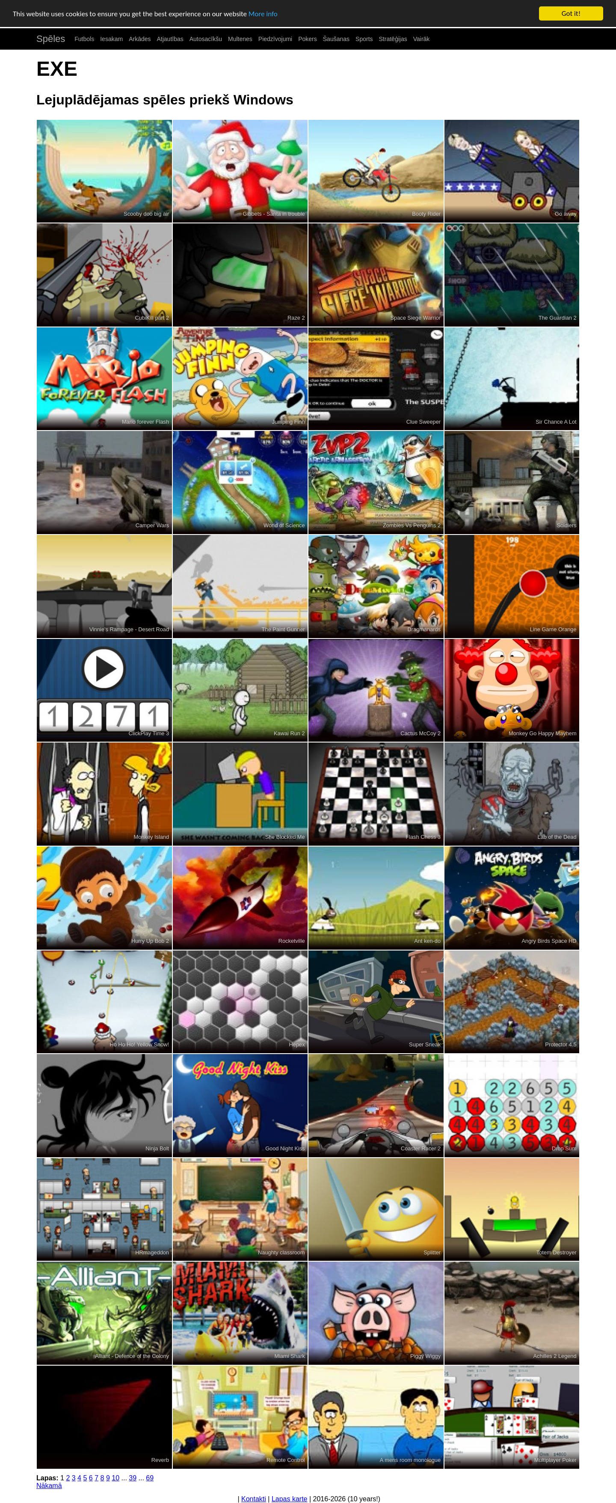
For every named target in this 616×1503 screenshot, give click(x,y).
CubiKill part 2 (152, 318)
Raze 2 (296, 318)
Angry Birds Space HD (549, 941)
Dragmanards (424, 629)
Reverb (160, 1460)
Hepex (297, 1044)
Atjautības (170, 39)
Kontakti (253, 1499)
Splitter (432, 1252)
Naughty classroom (281, 1252)
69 (150, 1478)
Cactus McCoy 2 (420, 733)
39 (132, 1478)
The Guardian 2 (558, 318)
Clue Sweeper (423, 422)
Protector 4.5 (560, 1044)
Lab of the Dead (557, 837)
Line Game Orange (553, 629)
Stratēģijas (393, 39)
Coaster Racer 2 (421, 1148)
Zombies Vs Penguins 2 (412, 525)
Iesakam (111, 39)
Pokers (307, 39)
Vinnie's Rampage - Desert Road (129, 629)
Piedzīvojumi (275, 39)
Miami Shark (290, 1356)
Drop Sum (564, 1148)
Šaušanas (336, 39)
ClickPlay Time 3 (149, 733)
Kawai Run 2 (289, 733)
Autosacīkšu (206, 39)
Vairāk (421, 39)
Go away (566, 214)
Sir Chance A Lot (556, 422)
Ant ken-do (427, 941)
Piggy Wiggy (425, 1356)
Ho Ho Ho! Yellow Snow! (139, 1044)
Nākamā (49, 1485)
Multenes (240, 39)
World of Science (284, 525)
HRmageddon (152, 1252)
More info (263, 13)
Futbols (84, 39)
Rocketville (291, 941)
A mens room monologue (410, 1460)
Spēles (50, 38)
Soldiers (566, 525)
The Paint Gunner (283, 629)
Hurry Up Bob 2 (150, 941)
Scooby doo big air (146, 214)
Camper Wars (152, 525)
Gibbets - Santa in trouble (274, 214)
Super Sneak (425, 1044)
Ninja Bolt (157, 1148)
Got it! (571, 13)
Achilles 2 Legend (555, 1356)
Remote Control (286, 1460)
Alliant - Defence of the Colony (132, 1356)
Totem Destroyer (556, 1252)
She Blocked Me (285, 837)
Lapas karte (290, 1499)
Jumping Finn (288, 422)
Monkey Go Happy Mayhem (543, 733)
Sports (364, 39)
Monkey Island (151, 837)
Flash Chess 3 (423, 837)
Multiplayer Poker (555, 1460)
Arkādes (140, 39)
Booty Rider (426, 214)
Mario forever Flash (145, 422)
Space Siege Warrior (416, 318)
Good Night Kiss (285, 1148)
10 (115, 1478)
